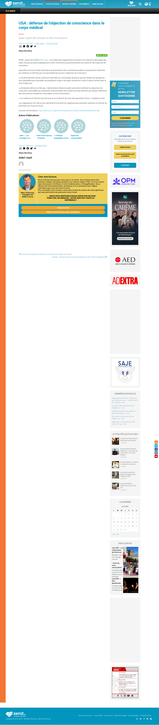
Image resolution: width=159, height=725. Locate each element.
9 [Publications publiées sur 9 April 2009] (125, 518)
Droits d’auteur (133, 716)
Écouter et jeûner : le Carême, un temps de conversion (129, 463)
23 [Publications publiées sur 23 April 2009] (125, 526)
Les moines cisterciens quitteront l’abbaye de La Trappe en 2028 (128, 474)
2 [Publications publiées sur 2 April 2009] (125, 514)
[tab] (118, 669)
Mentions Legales (120, 716)
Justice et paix (52, 43)
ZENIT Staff (39, 43)
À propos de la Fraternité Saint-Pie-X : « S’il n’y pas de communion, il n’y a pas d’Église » (128, 452)
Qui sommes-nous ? (85, 716)
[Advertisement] (63, 234)
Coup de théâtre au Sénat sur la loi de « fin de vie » (128, 486)
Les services (108, 716)
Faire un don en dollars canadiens (63, 212)
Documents (84, 4)
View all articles (25, 170)
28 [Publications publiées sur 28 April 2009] (117, 530)
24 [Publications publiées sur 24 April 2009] (129, 526)
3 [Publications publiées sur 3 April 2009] (128, 514)
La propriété (98, 716)
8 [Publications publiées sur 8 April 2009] (121, 518)
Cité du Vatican (52, 4)
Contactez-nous (145, 716)
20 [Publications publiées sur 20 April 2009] (114, 526)
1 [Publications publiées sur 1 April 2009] (121, 514)
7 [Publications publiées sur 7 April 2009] (117, 518)
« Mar (113, 534)
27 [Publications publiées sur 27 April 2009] (114, 530)
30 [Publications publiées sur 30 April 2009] (125, 530)
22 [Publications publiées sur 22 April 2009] (121, 526)
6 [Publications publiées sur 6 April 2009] (113, 518)
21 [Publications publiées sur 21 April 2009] (117, 526)
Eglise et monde (69, 4)
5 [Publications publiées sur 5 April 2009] (136, 514)
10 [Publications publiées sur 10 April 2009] (129, 518)
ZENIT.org (43, 60)
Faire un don (97, 4)
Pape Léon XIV (37, 4)
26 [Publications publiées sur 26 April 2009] (136, 526)
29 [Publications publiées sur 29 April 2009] (121, 530)
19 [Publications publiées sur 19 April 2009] (136, 522)
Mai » (118, 534)
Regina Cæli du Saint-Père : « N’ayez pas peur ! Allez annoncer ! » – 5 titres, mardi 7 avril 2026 (95, 11)
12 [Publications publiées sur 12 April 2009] (136, 518)
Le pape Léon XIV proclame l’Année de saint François (129, 440)
